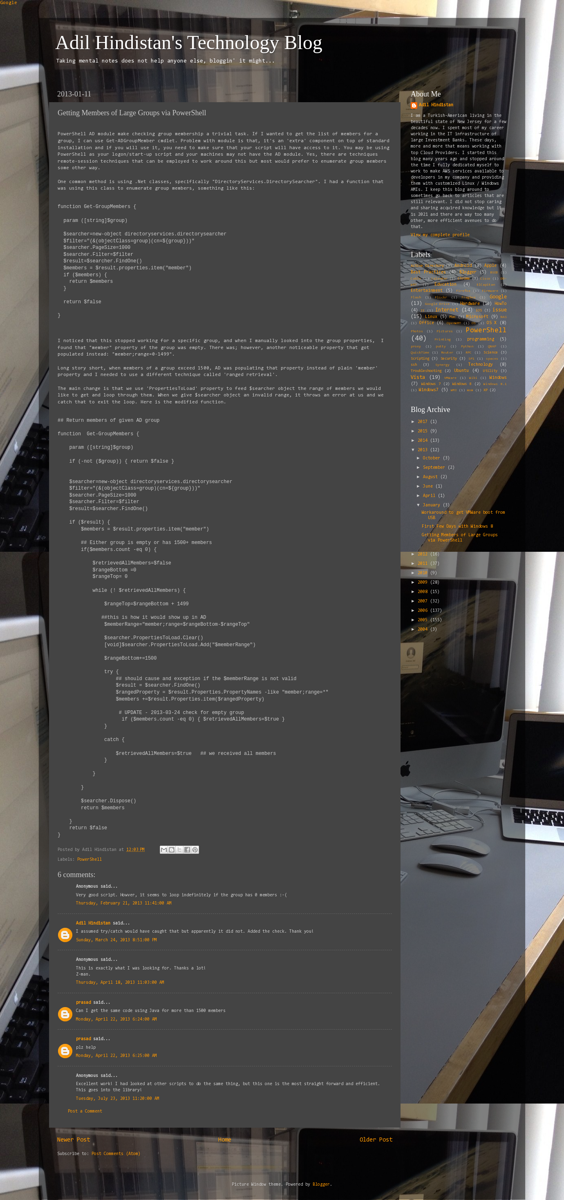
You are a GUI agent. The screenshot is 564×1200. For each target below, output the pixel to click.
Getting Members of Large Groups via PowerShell (460, 538)
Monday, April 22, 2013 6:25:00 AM (116, 1056)
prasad (83, 1003)
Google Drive (437, 304)
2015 (424, 431)
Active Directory (427, 266)
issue (499, 310)
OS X (492, 323)
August (431, 477)
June (429, 486)
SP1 (471, 358)
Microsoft (477, 317)
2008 (424, 592)
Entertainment (427, 291)
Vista (418, 377)
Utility (490, 371)
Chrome (464, 279)
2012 (424, 554)
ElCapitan (486, 285)
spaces (492, 358)
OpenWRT (454, 323)
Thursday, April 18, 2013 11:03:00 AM (120, 983)
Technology (480, 365)
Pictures (444, 331)
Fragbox (468, 297)
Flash (416, 297)
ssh (414, 365)
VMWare (450, 378)
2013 (424, 450)
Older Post (376, 1140)
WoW (470, 390)
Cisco (485, 278)
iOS (479, 311)
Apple (490, 266)
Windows (498, 378)
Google (8, 2)
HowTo (501, 304)
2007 (424, 601)
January (433, 505)
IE (423, 310)
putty (441, 346)
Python (467, 346)
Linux (431, 317)
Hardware (470, 304)
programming (480, 339)
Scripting (420, 359)
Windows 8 (462, 384)
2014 (424, 441)
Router (447, 352)
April (430, 496)
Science (490, 353)
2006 (424, 611)
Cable (416, 278)
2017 (424, 422)
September (435, 468)
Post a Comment (85, 1111)
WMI (454, 390)
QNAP (492, 346)
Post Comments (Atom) (116, 1154)
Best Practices (428, 272)
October (433, 458)
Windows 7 (431, 384)
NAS (504, 317)
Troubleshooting (426, 371)
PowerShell (89, 859)
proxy (416, 346)
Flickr (441, 297)
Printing (442, 339)
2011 (424, 564)
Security (449, 359)
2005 (424, 620)
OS (474, 323)
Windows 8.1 (495, 384)
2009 (424, 582)
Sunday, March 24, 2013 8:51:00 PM (116, 940)
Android (463, 266)
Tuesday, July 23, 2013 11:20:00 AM (117, 1099)
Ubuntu (461, 371)
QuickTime (420, 352)
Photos (417, 331)
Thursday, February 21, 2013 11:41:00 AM (124, 903)
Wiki (473, 378)
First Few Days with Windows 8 (457, 526)
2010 (424, 573)
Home (224, 1140)
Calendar (439, 278)
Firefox (463, 291)
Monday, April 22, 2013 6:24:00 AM (116, 1019)
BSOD (494, 272)
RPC (469, 352)
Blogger (468, 272)
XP (485, 390)
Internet (446, 310)
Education (445, 284)
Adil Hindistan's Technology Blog (188, 42)
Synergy (442, 365)
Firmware (490, 291)
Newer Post (73, 1140)
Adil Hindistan (93, 923)
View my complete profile (440, 235)
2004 (424, 629)
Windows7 (429, 390)
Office (426, 323)
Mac (453, 317)
